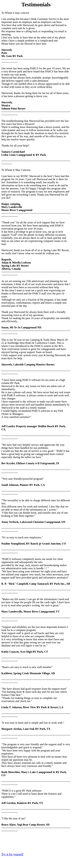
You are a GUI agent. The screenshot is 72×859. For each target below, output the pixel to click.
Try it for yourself (12, 854)
